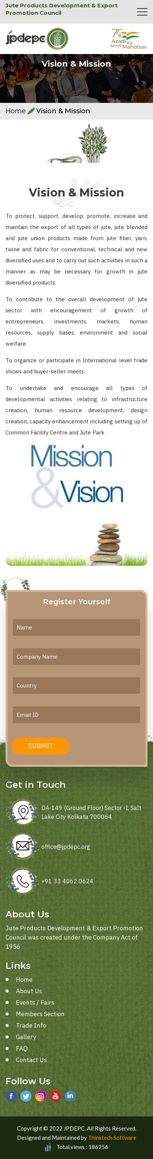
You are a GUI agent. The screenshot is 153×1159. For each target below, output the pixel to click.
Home (16, 111)
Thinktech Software (112, 1137)
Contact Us (31, 1060)
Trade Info (31, 1025)
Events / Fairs (35, 1002)
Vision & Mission (63, 111)
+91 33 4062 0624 (67, 881)
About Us (29, 991)
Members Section (40, 1014)
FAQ (22, 1048)
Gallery (26, 1037)
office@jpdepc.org (65, 846)
